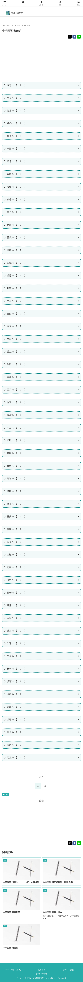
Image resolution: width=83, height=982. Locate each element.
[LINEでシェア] (79, 37)
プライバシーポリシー (14, 970)
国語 (5, 794)
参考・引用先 (68, 970)
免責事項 (41, 970)
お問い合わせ (41, 974)
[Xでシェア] (70, 37)
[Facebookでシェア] (74, 37)
